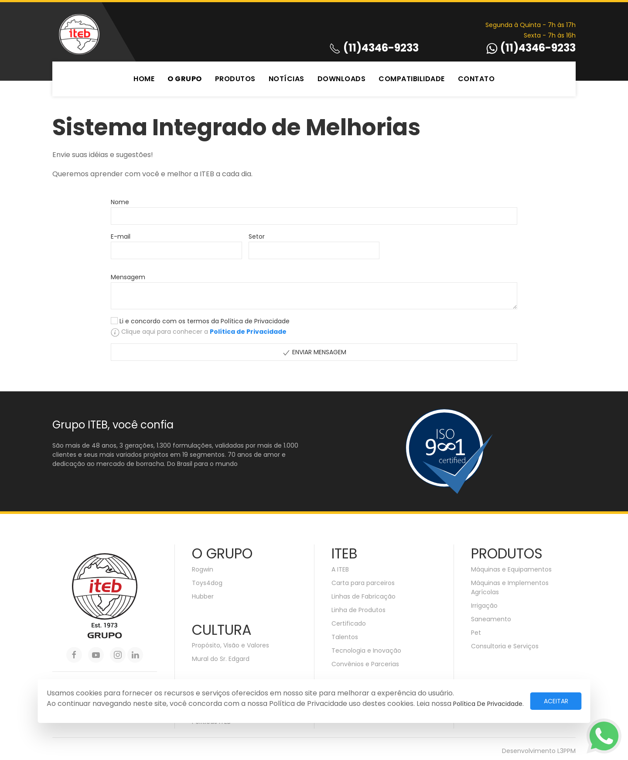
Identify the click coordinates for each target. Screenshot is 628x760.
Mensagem (128, 277)
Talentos (344, 637)
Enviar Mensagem (314, 352)
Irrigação (484, 605)
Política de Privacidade (487, 703)
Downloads (341, 79)
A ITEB (340, 569)
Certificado (348, 623)
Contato (476, 79)
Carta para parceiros (363, 583)
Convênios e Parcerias (365, 664)
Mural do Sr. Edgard (220, 658)
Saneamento (491, 619)
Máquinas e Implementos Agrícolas (510, 587)
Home (143, 79)
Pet (476, 632)
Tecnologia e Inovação (366, 650)
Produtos (235, 79)
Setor (257, 236)
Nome (120, 202)
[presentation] (452, 248)
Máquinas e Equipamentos (511, 569)
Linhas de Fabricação (363, 596)
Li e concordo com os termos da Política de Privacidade (204, 321)
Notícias (286, 79)
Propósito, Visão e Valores (230, 645)
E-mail (120, 236)
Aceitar (556, 701)
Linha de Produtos (358, 610)
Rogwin (202, 569)
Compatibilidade (412, 79)
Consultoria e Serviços (505, 646)
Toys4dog (207, 583)
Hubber (203, 596)
